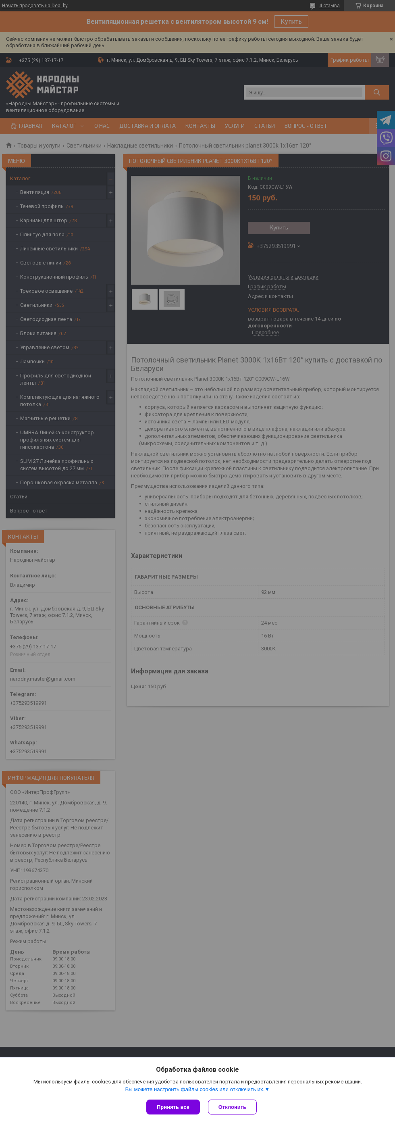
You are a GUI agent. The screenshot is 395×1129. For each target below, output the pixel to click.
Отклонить (232, 1107)
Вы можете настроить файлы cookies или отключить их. (194, 1089)
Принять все (173, 1107)
